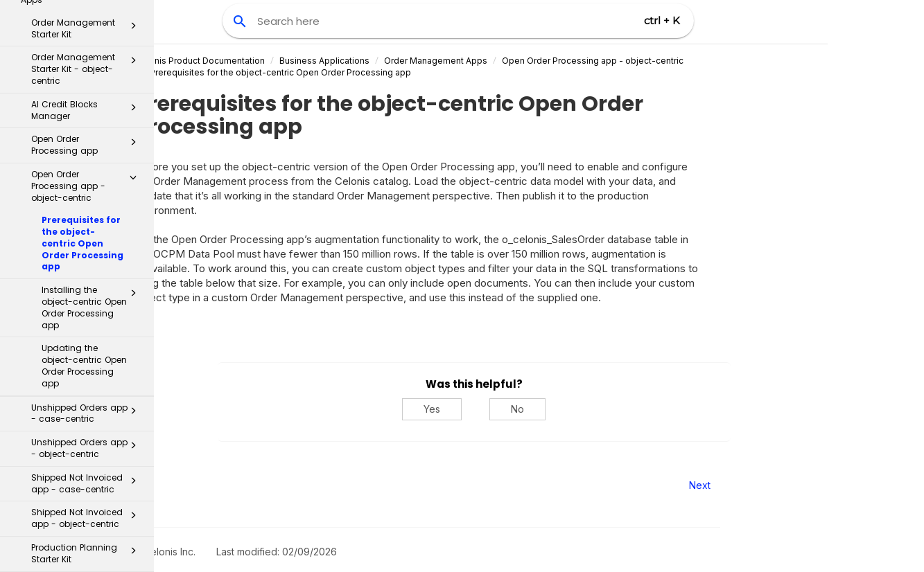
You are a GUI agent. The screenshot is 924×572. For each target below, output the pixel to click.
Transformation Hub (77, 504)
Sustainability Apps (82, 400)
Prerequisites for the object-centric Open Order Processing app (82, 34)
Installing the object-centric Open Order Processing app (93, 98)
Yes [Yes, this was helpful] (497, 409)
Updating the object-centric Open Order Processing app (84, 156)
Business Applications (390, 60)
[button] (133, 86)
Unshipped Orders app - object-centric (87, 239)
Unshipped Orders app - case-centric (87, 204)
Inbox (82, 424)
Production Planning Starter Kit (87, 344)
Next (765, 485)
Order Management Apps (500, 60)
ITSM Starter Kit (82, 447)
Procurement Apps (82, 377)
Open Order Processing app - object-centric (658, 60)
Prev (191, 485)
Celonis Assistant (48, 529)
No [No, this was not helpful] (582, 409)
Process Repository (77, 475)
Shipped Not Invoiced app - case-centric (87, 274)
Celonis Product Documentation (265, 60)
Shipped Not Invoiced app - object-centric (87, 309)
